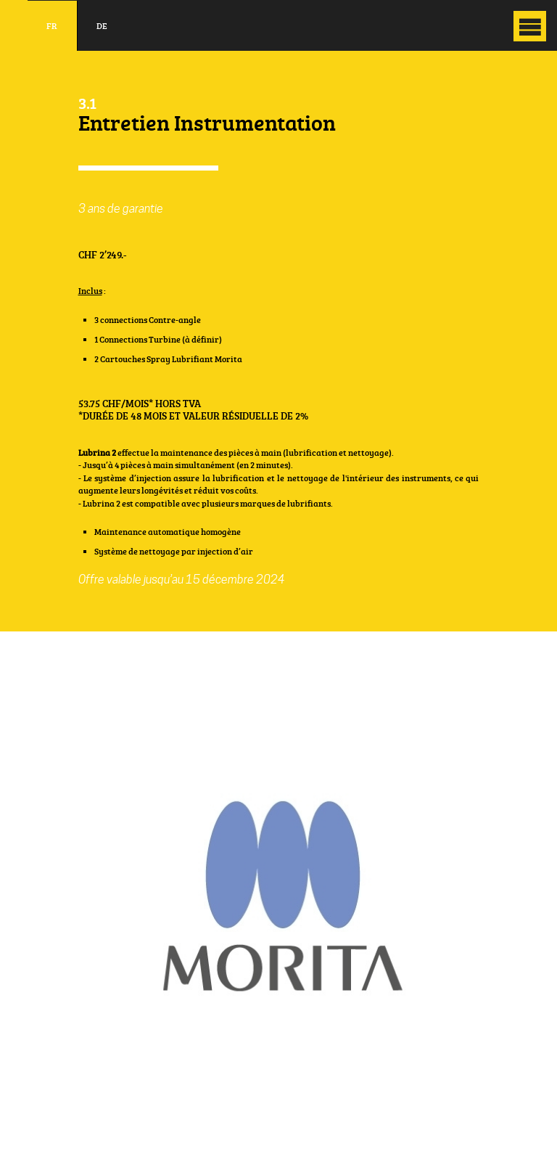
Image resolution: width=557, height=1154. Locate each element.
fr (51, 26)
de (101, 26)
